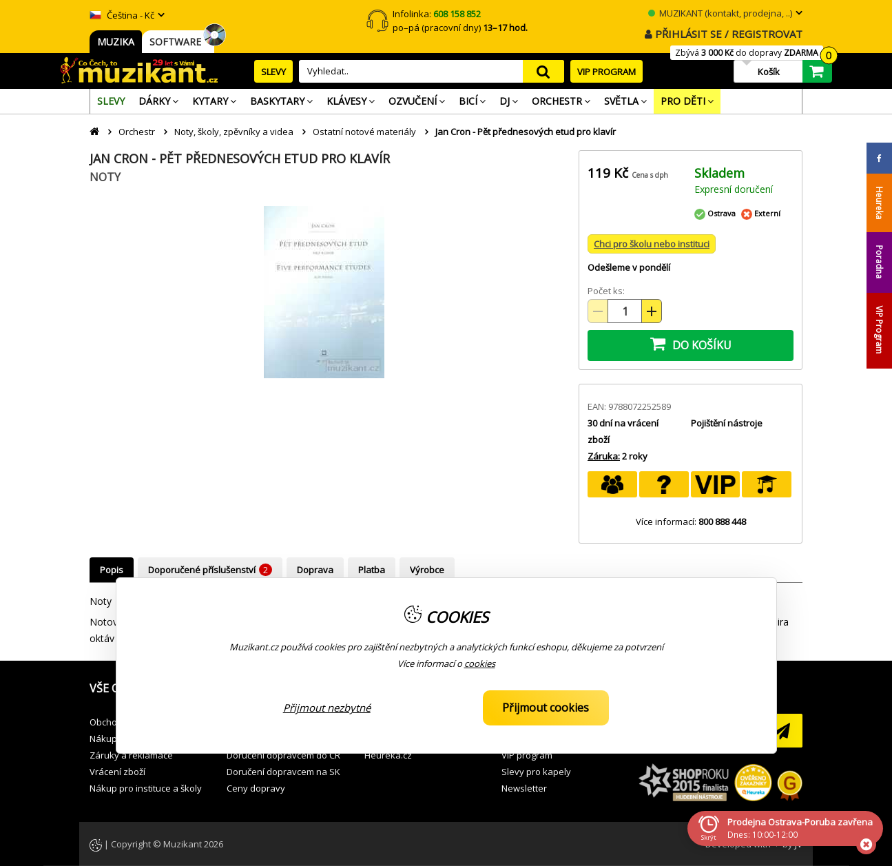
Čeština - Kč (122, 15)
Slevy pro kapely (536, 771)
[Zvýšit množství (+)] (651, 311)
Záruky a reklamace (131, 755)
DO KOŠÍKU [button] (691, 344)
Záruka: (604, 456)
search (543, 71)
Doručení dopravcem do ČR (283, 755)
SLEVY (273, 71)
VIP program (526, 755)
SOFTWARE (178, 41)
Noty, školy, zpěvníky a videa (233, 131)
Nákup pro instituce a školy (146, 788)
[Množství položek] (625, 311)
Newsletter (524, 788)
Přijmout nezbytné (327, 707)
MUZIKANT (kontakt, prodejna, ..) (720, 13)
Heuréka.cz (388, 755)
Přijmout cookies (545, 707)
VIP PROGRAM (606, 71)
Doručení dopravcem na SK (283, 771)
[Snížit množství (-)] (598, 311)
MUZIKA (115, 41)
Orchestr (136, 131)
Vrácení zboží (117, 771)
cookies (479, 663)
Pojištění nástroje (727, 423)
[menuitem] (111, 101)
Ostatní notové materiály (364, 131)
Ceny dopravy (256, 788)
